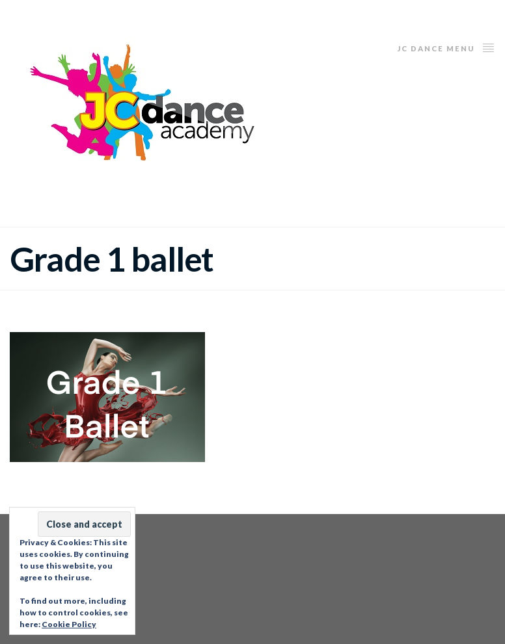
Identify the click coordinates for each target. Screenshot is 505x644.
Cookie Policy (69, 624)
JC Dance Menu (446, 47)
